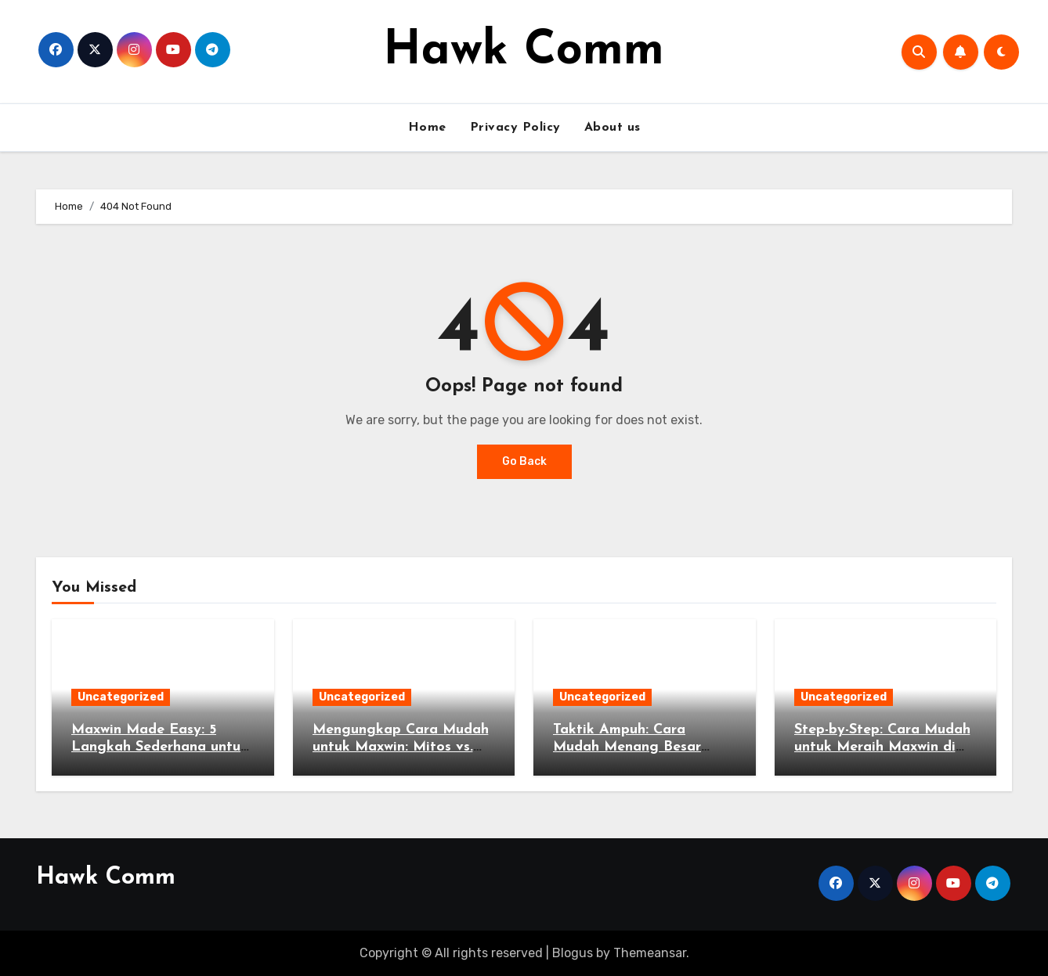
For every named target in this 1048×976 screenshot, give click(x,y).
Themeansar (649, 952)
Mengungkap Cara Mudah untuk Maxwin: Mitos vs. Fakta (401, 746)
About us (612, 127)
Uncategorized (121, 697)
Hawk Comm (523, 51)
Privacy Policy (515, 127)
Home (427, 127)
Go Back (524, 461)
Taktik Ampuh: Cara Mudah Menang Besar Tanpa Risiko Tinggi (627, 746)
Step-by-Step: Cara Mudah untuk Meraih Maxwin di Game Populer (882, 746)
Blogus (572, 952)
